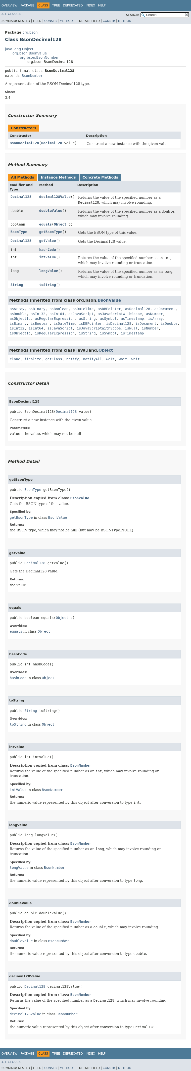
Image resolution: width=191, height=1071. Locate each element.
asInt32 (38, 314)
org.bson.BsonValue (29, 53)
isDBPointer (90, 324)
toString (47, 285)
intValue (47, 257)
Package (27, 5)
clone (15, 359)
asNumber (154, 314)
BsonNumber (32, 76)
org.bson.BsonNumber (39, 57)
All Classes (11, 14)
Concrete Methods (100, 177)
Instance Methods (58, 177)
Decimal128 (51, 143)
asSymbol (108, 319)
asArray (17, 309)
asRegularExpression (55, 319)
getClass (53, 359)
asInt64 (56, 314)
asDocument (164, 309)
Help (102, 5)
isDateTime (64, 324)
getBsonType (50, 232)
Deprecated (73, 5)
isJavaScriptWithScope (99, 328)
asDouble (18, 314)
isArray (155, 319)
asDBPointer (109, 309)
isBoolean (40, 324)
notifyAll (92, 359)
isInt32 (17, 328)
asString (87, 319)
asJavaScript (81, 314)
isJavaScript (60, 328)
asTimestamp (132, 319)
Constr (50, 21)
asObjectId (20, 319)
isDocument (146, 324)
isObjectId (20, 333)
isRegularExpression (55, 333)
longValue (48, 271)
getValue (47, 241)
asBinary (37, 309)
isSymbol (108, 333)
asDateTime (83, 309)
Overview (9, 5)
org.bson (30, 32)
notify (72, 359)
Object (60, 224)
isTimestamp (132, 333)
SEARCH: (132, 15)
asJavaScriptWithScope (120, 314)
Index (90, 5)
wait (110, 359)
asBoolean (58, 309)
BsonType (18, 232)
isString (87, 333)
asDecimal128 (137, 309)
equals (45, 224)
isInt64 (36, 328)
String (16, 285)
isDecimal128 (118, 324)
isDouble (169, 324)
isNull (131, 328)
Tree (56, 5)
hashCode (47, 250)
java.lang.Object (19, 49)
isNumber (150, 328)
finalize (32, 359)
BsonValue (109, 300)
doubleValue (50, 211)
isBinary (18, 324)
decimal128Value (55, 197)
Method (66, 21)
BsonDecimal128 (24, 143)
